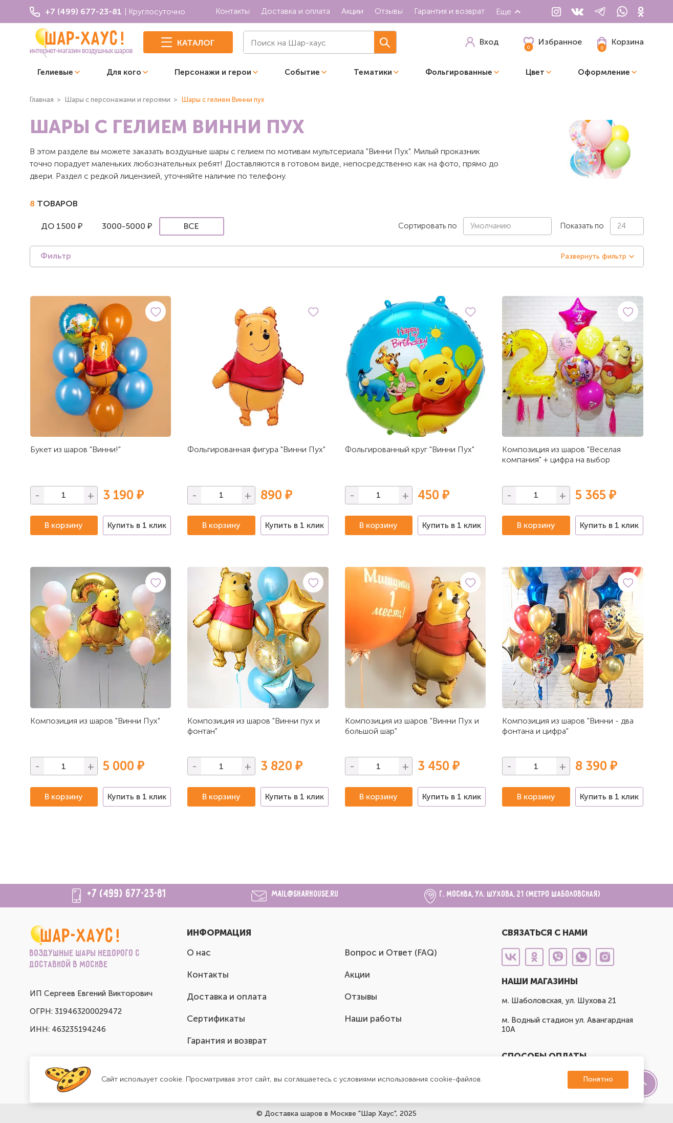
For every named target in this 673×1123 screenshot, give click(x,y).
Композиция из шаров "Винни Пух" (95, 721)
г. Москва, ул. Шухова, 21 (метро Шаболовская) (520, 894)
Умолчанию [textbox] (490, 225)
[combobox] (507, 226)
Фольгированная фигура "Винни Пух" (256, 449)
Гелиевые (55, 72)
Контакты (232, 11)
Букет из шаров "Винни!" (75, 449)
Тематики (373, 72)
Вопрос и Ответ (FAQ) (390, 952)
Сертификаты (216, 1018)
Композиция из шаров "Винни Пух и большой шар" (412, 726)
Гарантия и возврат (449, 11)
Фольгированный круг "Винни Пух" (409, 449)
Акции (352, 11)
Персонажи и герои (213, 72)
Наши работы (373, 1018)
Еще (509, 11)
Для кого (123, 72)
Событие (302, 72)
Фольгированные (458, 72)
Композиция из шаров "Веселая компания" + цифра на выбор (561, 454)
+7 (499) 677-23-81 (127, 894)
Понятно (598, 1079)
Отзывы (389, 11)
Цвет (535, 72)
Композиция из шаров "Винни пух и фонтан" (253, 726)
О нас (199, 952)
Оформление (604, 72)
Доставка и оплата (295, 11)
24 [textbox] (621, 225)
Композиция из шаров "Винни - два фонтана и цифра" (568, 726)
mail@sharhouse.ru (305, 894)
